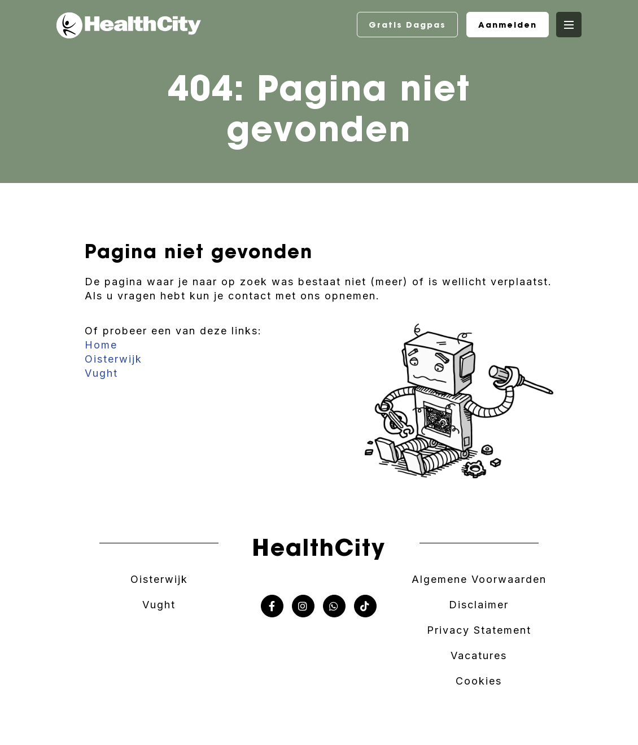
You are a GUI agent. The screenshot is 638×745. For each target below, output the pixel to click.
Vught (101, 373)
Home (101, 345)
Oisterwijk (113, 359)
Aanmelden (507, 25)
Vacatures (479, 655)
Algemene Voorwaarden (479, 579)
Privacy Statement (479, 630)
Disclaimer (479, 605)
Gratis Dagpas (407, 25)
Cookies (479, 681)
